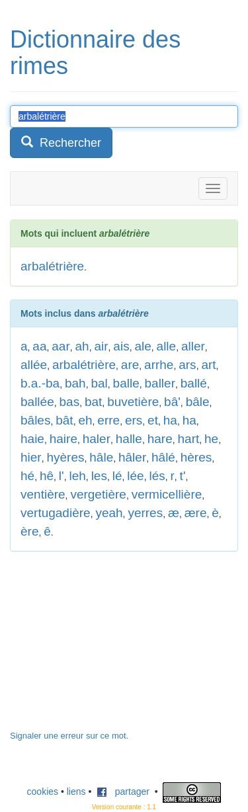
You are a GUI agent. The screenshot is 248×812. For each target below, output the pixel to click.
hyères (65, 457)
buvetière (133, 402)
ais (121, 346)
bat (93, 402)
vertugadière (56, 513)
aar (60, 346)
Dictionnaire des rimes (95, 52)
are (130, 365)
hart (189, 439)
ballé (194, 383)
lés (157, 476)
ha (170, 420)
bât (64, 420)
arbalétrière (52, 266)
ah (82, 346)
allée (34, 365)
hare (160, 439)
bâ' (172, 402)
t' (183, 476)
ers (133, 420)
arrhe (158, 365)
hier (31, 457)
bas (70, 402)
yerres (145, 513)
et (152, 420)
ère (29, 531)
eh (85, 420)
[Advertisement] (109, 647)
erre (108, 420)
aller (193, 346)
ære (196, 513)
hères (196, 457)
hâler (132, 457)
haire (63, 439)
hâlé (163, 457)
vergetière (98, 494)
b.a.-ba (40, 383)
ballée (37, 402)
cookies (42, 791)
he (211, 439)
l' (61, 476)
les (99, 476)
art (208, 365)
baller (160, 383)
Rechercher (61, 142)
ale (142, 346)
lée (135, 476)
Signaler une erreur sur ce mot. (69, 736)
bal (99, 383)
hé (27, 476)
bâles (35, 420)
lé (117, 476)
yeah (108, 513)
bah (75, 383)
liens (76, 791)
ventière (43, 494)
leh (77, 476)
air (101, 346)
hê (47, 476)
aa (39, 346)
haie (32, 439)
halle (129, 439)
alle (167, 346)
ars (187, 365)
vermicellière (167, 494)
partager (123, 791)
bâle (198, 402)
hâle (101, 457)
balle (126, 383)
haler (96, 439)
